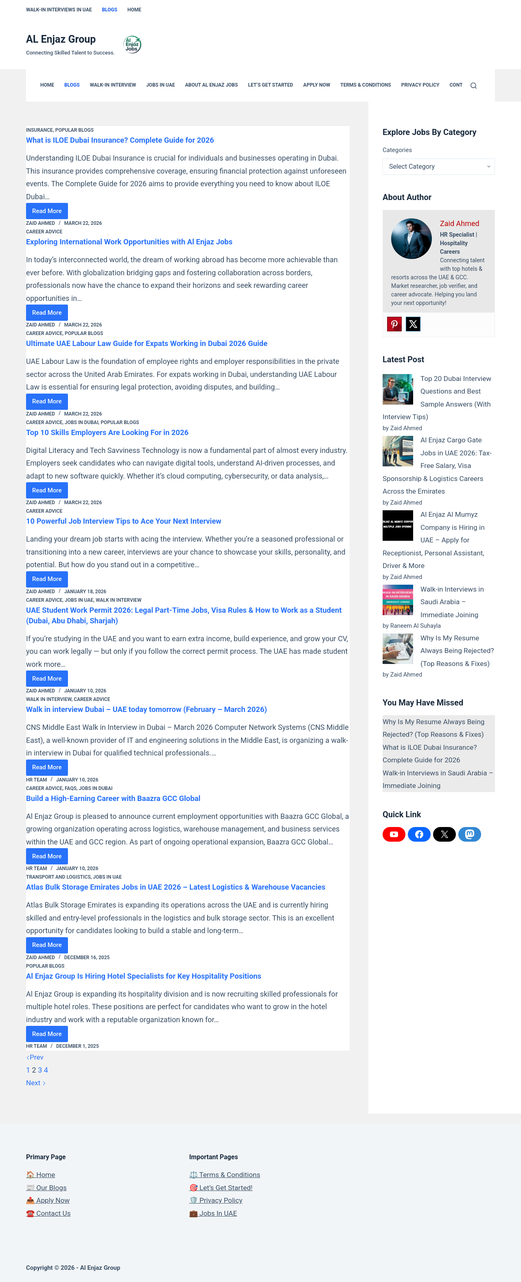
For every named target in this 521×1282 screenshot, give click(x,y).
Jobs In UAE (160, 85)
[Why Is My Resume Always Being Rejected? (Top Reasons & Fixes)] (398, 648)
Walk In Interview (118, 600)
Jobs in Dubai (82, 422)
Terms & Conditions (365, 85)
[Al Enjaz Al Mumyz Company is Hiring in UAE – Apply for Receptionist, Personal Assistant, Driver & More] (398, 525)
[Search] (474, 86)
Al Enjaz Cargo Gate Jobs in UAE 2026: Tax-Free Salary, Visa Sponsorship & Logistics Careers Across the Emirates (435, 465)
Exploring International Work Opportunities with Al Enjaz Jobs (138, 241)
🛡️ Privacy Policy (217, 1200)
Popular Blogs (74, 130)
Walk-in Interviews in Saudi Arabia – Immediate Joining (453, 602)
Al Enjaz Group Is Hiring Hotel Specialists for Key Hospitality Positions (154, 986)
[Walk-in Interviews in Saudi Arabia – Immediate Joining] (398, 600)
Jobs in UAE (79, 600)
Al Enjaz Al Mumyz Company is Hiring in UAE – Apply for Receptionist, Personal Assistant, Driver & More (436, 540)
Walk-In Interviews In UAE (59, 10)
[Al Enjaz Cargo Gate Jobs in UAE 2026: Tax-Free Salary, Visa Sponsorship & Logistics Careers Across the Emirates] (398, 451)
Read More (50, 213)
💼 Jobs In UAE (214, 1213)
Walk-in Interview (113, 85)
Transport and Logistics (58, 877)
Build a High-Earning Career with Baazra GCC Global (121, 798)
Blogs (109, 10)
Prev (35, 1067)
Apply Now (316, 85)
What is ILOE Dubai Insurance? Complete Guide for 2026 (128, 140)
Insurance (39, 130)
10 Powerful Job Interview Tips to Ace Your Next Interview (132, 521)
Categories (397, 150)
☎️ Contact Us (49, 1213)
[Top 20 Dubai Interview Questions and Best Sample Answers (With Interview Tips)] (398, 389)
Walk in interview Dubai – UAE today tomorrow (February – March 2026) (157, 709)
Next (36, 1093)
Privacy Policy (420, 85)
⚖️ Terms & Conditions (226, 1174)
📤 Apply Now (49, 1200)
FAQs (71, 788)
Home (134, 10)
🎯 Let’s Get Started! (222, 1187)
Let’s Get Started (270, 85)
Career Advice (44, 232)
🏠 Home (41, 1174)
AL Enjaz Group (61, 39)
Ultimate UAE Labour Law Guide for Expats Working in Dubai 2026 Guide (157, 343)
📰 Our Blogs (47, 1187)
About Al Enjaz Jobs (211, 85)
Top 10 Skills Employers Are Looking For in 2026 (114, 432)
